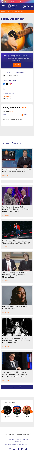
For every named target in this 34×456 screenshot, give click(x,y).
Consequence (2, 1)
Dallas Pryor (7, 96)
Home (3, 11)
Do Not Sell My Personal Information (17, 444)
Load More (17, 387)
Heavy (20, 1)
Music (7, 1)
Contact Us (17, 441)
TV (16, 1)
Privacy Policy (10, 439)
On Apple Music (12, 75)
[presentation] (2, 411)
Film (12, 1)
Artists (9, 11)
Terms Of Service (22, 439)
